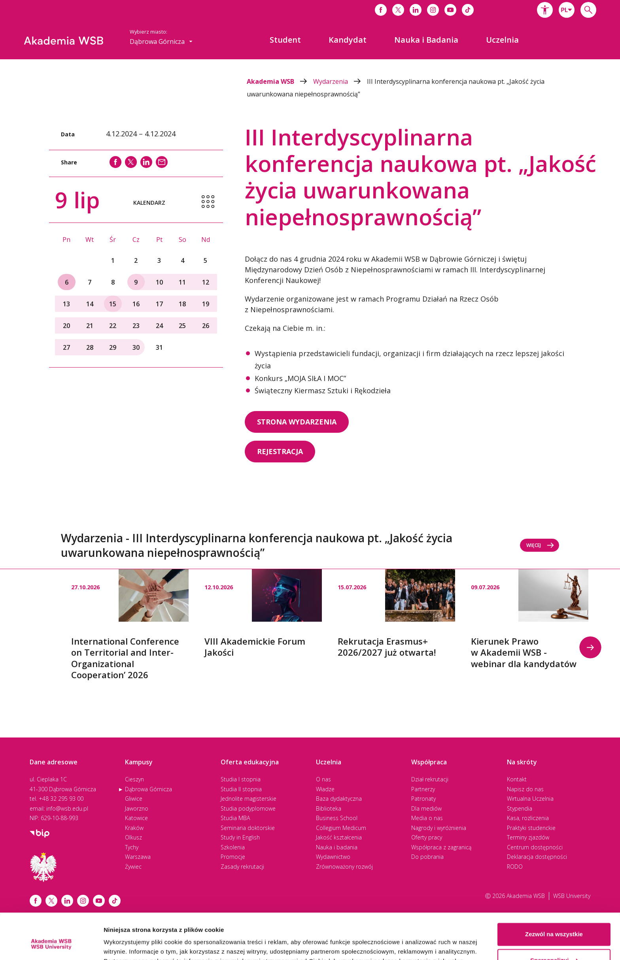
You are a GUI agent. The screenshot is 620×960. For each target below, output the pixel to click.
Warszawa (138, 856)
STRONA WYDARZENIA (296, 421)
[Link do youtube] (450, 10)
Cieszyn (134, 779)
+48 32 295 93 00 (61, 798)
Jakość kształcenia (339, 837)
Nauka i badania (336, 847)
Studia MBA (235, 818)
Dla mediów (426, 808)
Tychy (131, 847)
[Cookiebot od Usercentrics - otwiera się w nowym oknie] (51, 945)
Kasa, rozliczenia (528, 818)
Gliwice (133, 798)
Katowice (136, 818)
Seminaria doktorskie (248, 828)
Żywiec (133, 866)
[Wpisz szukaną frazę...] (588, 10)
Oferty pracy (426, 837)
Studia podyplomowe (248, 808)
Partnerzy (423, 789)
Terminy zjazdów (528, 837)
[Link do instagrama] (433, 10)
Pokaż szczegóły (127, 944)
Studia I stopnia (241, 779)
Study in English (240, 837)
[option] (130, 625)
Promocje (233, 856)
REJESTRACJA (280, 451)
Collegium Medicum (341, 828)
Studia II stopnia (241, 789)
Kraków (134, 828)
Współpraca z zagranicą (441, 847)
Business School (336, 818)
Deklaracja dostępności (537, 856)
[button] (545, 10)
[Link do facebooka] (381, 10)
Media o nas (427, 818)
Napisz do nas (525, 789)
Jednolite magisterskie (248, 798)
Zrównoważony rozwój (344, 866)
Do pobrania (427, 856)
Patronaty (423, 798)
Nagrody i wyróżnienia (438, 828)
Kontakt (517, 779)
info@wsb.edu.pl (67, 808)
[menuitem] (285, 40)
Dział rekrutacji (429, 779)
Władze (325, 789)
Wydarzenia (340, 81)
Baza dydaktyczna (339, 798)
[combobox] (567, 10)
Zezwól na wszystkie (554, 895)
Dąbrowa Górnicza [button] (161, 41)
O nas (323, 779)
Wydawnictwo (333, 856)
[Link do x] (398, 10)
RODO (515, 866)
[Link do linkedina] (416, 10)
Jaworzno (136, 808)
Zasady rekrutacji (242, 866)
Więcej (540, 545)
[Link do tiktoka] (468, 10)
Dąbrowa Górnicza (148, 789)
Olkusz (133, 837)
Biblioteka (328, 808)
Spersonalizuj (554, 921)
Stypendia (519, 808)
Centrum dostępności (535, 847)
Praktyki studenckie (531, 828)
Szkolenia (233, 847)
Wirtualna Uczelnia (530, 798)
